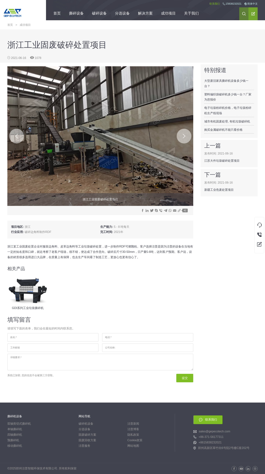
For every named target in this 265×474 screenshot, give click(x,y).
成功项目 (168, 14)
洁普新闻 (133, 423)
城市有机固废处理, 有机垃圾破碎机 (227, 121)
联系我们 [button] (211, 419)
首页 (57, 14)
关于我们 (191, 14)
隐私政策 (133, 434)
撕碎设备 (76, 14)
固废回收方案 (87, 440)
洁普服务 (84, 445)
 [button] (253, 13)
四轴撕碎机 (14, 434)
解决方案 (145, 14)
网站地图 (133, 445)
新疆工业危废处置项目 (219, 189)
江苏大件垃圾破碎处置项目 (222, 160)
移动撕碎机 (14, 445)
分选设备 (122, 14)
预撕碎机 (13, 440)
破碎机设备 (86, 423)
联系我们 (214, 3)
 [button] (244, 13)
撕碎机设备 (14, 416)
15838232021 (233, 3)
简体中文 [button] (251, 3)
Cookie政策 (134, 440)
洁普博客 (133, 429)
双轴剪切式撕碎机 (19, 423)
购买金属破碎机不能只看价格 (223, 129)
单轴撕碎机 (14, 429)
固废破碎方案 (87, 434)
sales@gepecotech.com (214, 431)
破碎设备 (99, 14)
